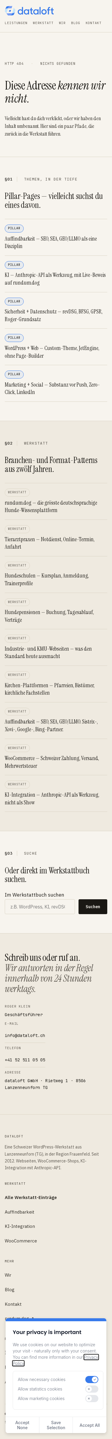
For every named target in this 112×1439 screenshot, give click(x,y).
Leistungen (16, 23)
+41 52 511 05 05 (25, 1060)
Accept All (90, 1425)
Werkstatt (43, 23)
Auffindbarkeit (19, 1212)
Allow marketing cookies (41, 1398)
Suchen (93, 906)
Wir (62, 23)
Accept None (22, 1425)
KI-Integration (20, 1226)
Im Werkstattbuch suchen (34, 895)
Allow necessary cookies (41, 1379)
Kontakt (94, 23)
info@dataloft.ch (25, 1035)
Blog (75, 23)
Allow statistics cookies (40, 1388)
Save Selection (56, 1425)
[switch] (91, 1379)
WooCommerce (21, 1241)
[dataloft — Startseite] (29, 10)
